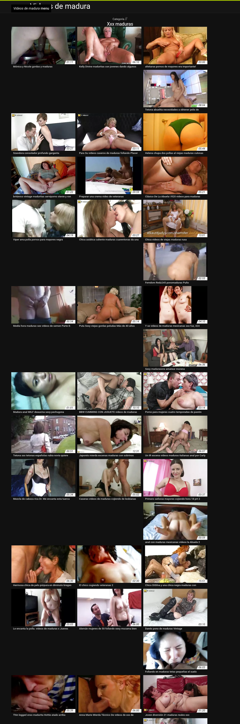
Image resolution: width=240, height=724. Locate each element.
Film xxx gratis (124, 715)
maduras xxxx (141, 684)
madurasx (191, 684)
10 (100, 642)
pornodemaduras (92, 692)
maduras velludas (21, 684)
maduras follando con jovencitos (78, 680)
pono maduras (52, 692)
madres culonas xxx (158, 672)
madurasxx (221, 684)
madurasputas (175, 684)
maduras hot (107, 680)
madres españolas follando (187, 672)
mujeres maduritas (94, 688)
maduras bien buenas (37, 676)
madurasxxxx (19, 688)
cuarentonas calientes (105, 672)
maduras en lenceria (148, 676)
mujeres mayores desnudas (122, 688)
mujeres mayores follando (155, 688)
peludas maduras (33, 692)
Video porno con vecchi (181, 715)
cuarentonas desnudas (132, 672)
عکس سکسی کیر (22, 715)
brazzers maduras (42, 672)
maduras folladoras (45, 680)
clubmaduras (62, 672)
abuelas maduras (21, 672)
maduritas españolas (53, 688)
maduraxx (33, 688)
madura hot (210, 672)
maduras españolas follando (178, 676)
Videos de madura (65, 715)
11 (112, 642)
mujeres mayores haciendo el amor (191, 688)
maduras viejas (97, 684)
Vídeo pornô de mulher (126, 719)
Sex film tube (141, 715)
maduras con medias (122, 676)
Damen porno (108, 715)
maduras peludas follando (133, 680)
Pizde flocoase (204, 715)
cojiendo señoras (81, 672)
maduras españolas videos (212, 676)
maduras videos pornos (48, 684)
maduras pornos (200, 680)
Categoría (118, 18)
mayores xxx (74, 688)
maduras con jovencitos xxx (91, 676)
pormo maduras (71, 692)
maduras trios (220, 680)
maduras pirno (159, 680)
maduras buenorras (62, 676)
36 (130, 642)
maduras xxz (158, 684)
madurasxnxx (206, 684)
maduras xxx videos (119, 684)
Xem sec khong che (88, 715)
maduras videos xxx (75, 684)
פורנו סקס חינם (158, 715)
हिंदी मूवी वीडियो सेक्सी (43, 715)
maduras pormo (178, 680)
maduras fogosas (21, 680)
